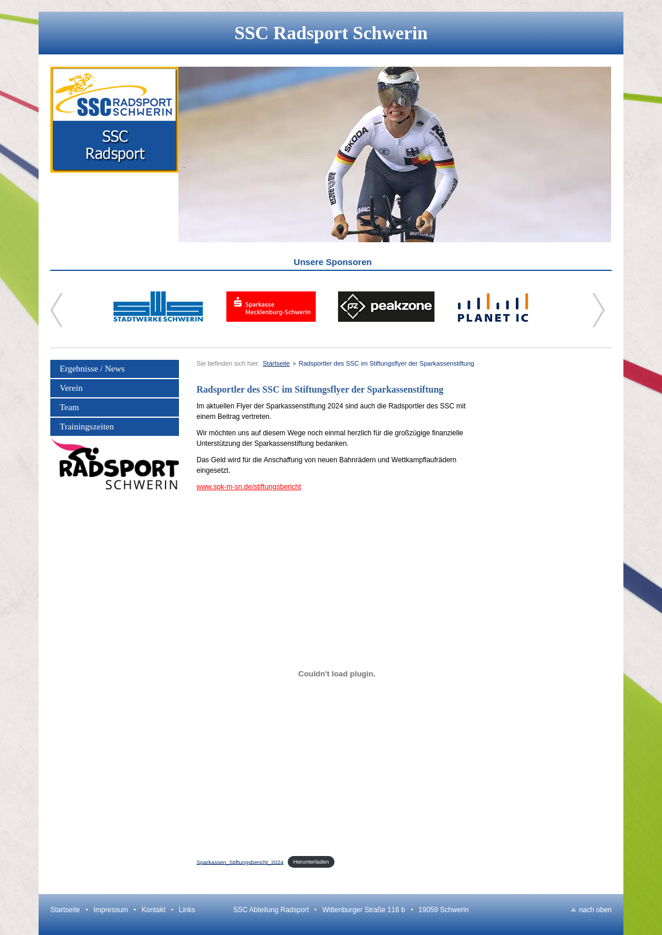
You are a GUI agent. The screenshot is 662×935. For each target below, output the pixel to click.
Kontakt (154, 910)
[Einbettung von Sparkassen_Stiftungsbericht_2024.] (336, 673)
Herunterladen (311, 861)
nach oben (595, 910)
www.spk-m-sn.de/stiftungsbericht (248, 487)
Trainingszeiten (87, 426)
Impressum (111, 910)
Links (187, 910)
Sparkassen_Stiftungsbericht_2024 (240, 861)
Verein (71, 388)
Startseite (276, 363)
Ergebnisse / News (92, 368)
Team (69, 407)
